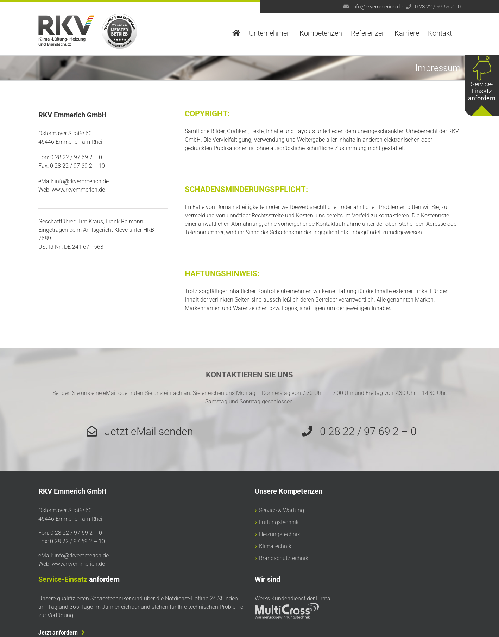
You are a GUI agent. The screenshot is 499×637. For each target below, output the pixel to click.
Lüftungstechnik (279, 522)
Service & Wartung (281, 510)
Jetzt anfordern (58, 632)
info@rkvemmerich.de (377, 7)
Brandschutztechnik (283, 558)
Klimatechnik (275, 546)
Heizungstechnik (279, 534)
